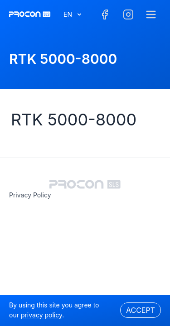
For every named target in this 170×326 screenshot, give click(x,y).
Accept (140, 310)
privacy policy (30, 195)
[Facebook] (105, 14)
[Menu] (151, 14)
